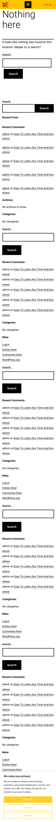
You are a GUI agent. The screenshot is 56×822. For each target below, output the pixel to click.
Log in (5, 344)
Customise (28, 807)
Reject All (28, 815)
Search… (7, 54)
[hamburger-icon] (28, 4)
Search (6, 101)
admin (6, 134)
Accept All (28, 799)
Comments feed (12, 354)
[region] (28, 796)
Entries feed (9, 349)
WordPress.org (11, 359)
